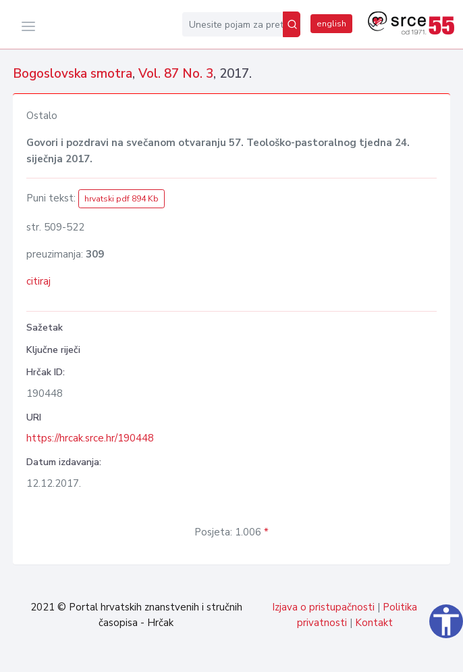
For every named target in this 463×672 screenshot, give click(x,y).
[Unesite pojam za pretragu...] (232, 24)
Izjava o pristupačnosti (323, 607)
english (331, 23)
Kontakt (374, 622)
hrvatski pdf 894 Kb (121, 198)
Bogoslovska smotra (72, 73)
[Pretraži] (291, 24)
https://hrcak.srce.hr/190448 (90, 438)
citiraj (38, 281)
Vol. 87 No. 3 (175, 73)
